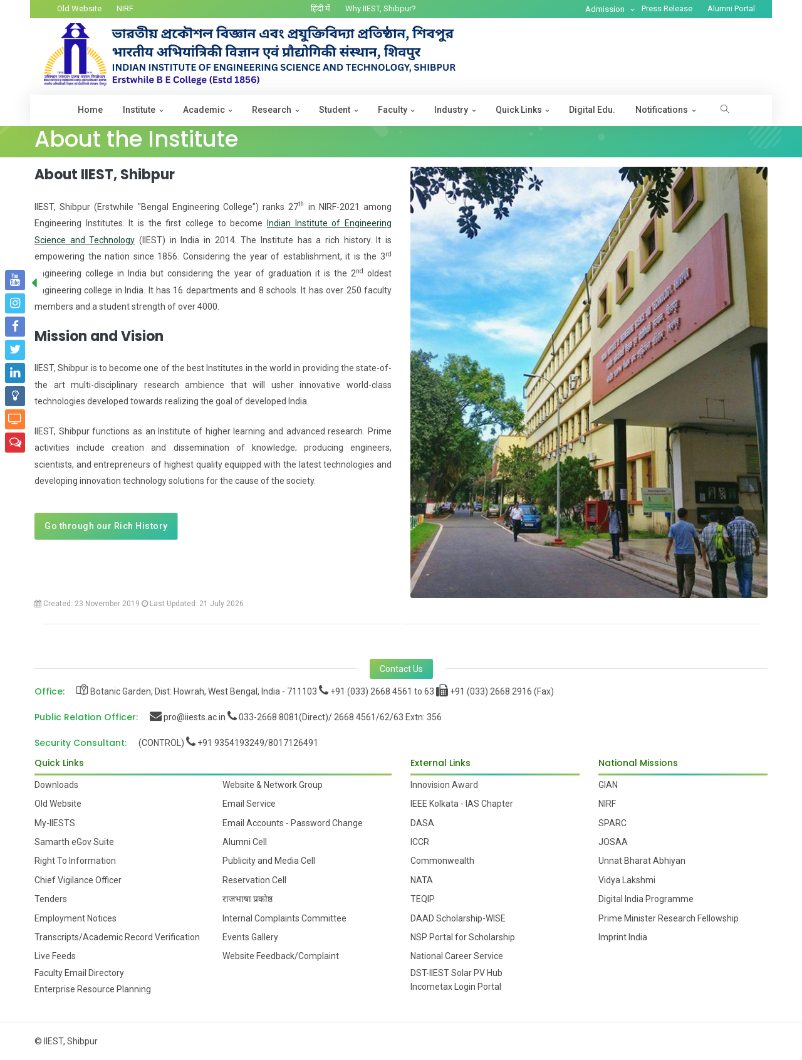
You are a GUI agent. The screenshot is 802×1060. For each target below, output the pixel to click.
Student (334, 110)
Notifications (661, 110)
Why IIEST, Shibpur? (380, 8)
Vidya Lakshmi (626, 880)
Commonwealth (442, 861)
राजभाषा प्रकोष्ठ (247, 899)
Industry (451, 110)
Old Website (79, 8)
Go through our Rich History (106, 526)
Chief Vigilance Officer (78, 880)
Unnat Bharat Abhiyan (641, 861)
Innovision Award (444, 785)
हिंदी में (320, 8)
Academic (204, 110)
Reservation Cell (254, 880)
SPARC (612, 823)
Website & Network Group (272, 785)
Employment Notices (75, 918)
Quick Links (519, 110)
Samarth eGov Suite (74, 842)
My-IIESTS (54, 823)
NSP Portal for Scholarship (462, 937)
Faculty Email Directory (79, 973)
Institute (139, 110)
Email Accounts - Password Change (292, 823)
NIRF (125, 8)
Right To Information (75, 861)
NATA (421, 880)
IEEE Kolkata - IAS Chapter (461, 804)
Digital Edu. (592, 110)
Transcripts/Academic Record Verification (117, 937)
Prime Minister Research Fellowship (668, 918)
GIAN (608, 785)
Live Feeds (55, 956)
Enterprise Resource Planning (92, 989)
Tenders (50, 899)
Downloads (56, 785)
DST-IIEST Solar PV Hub (456, 973)
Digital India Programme (646, 899)
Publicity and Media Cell (268, 861)
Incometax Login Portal (455, 987)
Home (90, 110)
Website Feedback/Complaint (280, 956)
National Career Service (456, 956)
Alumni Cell (244, 842)
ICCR (419, 842)
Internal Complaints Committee (284, 918)
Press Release (667, 8)
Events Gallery (250, 937)
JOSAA (613, 842)
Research (271, 110)
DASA (422, 823)
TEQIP (422, 899)
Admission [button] (606, 9)
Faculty (392, 110)
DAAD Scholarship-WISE (458, 918)
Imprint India (622, 937)
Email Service (249, 804)
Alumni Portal (731, 8)
